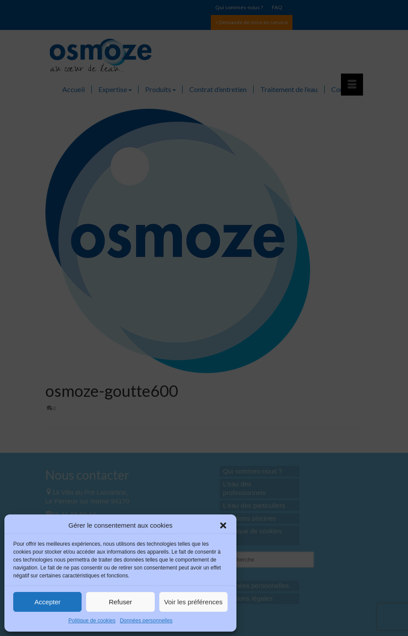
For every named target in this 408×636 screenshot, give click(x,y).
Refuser (120, 602)
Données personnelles (146, 621)
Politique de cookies (92, 621)
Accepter (47, 602)
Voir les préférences (193, 602)
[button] (223, 525)
